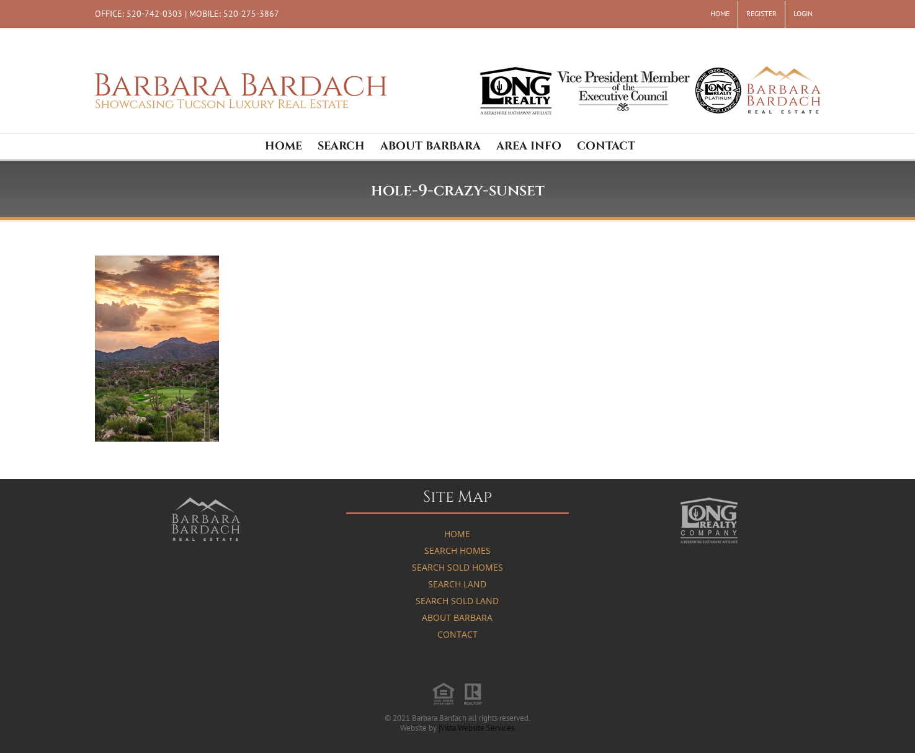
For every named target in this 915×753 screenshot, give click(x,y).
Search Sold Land (457, 601)
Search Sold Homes (457, 567)
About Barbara (457, 617)
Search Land (457, 584)
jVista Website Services (476, 728)
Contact (457, 634)
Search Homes (457, 550)
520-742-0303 (154, 13)
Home (457, 534)
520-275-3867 (251, 13)
